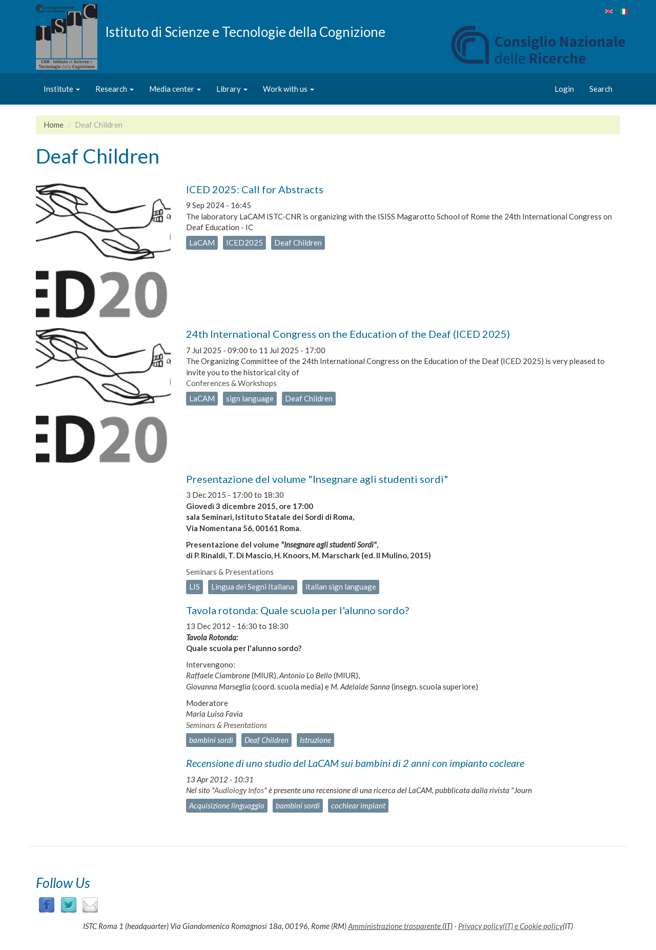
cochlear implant (358, 805)
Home (54, 124)
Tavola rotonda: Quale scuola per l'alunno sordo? (297, 610)
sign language (250, 398)
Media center (175, 88)
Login (564, 88)
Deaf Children (298, 242)
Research (114, 88)
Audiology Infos (239, 790)
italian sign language (340, 586)
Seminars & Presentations (230, 571)
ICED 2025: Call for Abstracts (254, 189)
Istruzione (315, 739)
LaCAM (202, 242)
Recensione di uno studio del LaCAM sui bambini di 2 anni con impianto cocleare (355, 763)
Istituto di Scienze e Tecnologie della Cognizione (245, 31)
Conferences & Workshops (231, 383)
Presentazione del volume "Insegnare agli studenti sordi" (317, 479)
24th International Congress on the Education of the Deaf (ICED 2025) (348, 334)
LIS (194, 586)
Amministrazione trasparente (394, 926)
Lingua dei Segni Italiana (252, 586)
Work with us (288, 88)
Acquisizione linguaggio (226, 805)
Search (600, 88)
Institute (62, 88)
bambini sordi (211, 739)
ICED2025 (244, 242)
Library (232, 88)
